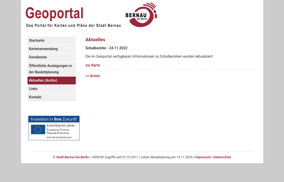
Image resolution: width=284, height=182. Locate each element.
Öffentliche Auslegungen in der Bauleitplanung (50, 69)
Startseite (36, 40)
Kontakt (35, 97)
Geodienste (38, 57)
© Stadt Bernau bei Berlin (71, 157)
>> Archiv (93, 76)
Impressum (203, 157)
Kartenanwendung (43, 49)
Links (33, 89)
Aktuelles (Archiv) (43, 80)
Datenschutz (222, 157)
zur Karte (93, 65)
